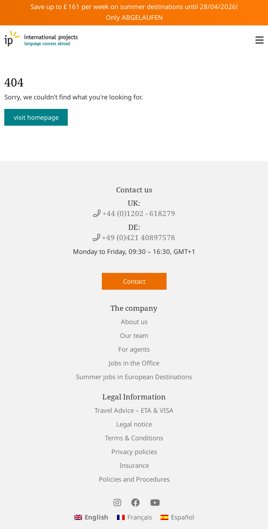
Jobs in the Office (134, 363)
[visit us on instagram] (117, 502)
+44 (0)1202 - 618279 (138, 213)
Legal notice (134, 424)
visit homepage (36, 117)
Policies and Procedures (134, 479)
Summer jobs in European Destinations (134, 376)
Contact (134, 281)
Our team (134, 335)
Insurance (134, 465)
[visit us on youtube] (155, 502)
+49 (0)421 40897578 (137, 237)
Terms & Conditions (134, 437)
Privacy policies (134, 451)
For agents (134, 349)
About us (134, 321)
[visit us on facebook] (135, 502)
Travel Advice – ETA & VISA (134, 410)
